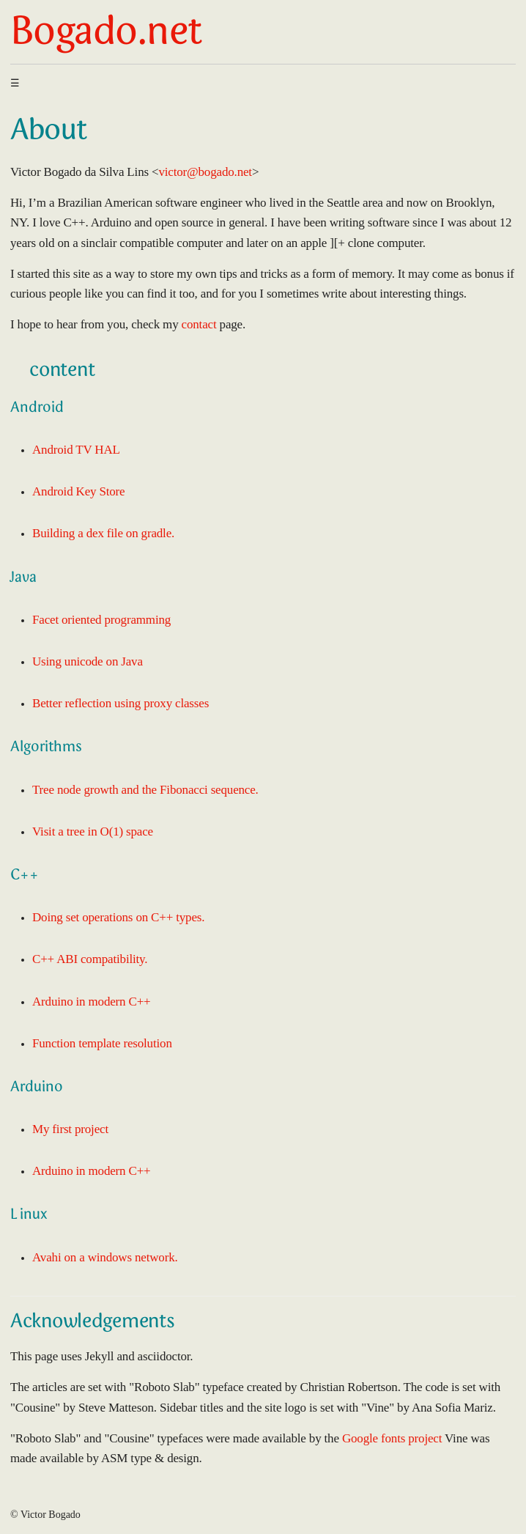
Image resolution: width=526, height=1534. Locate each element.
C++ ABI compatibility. (89, 959)
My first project (70, 1129)
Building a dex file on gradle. (103, 533)
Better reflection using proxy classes (120, 703)
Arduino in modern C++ (91, 1001)
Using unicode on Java (87, 661)
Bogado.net (105, 34)
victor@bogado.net (204, 172)
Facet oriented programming (101, 620)
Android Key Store (78, 491)
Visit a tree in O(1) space (92, 831)
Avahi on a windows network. (105, 1257)
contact (199, 324)
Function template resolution (102, 1043)
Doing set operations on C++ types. (118, 917)
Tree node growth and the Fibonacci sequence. (145, 790)
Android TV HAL (76, 450)
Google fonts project (392, 1438)
